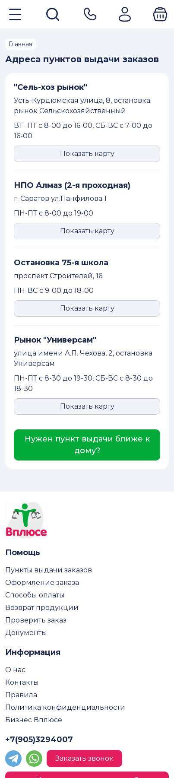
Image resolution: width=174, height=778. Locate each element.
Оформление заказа (42, 582)
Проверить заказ (35, 620)
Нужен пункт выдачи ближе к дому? (87, 444)
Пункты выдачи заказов (48, 570)
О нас (15, 670)
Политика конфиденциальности (65, 707)
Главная (20, 44)
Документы (26, 633)
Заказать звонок (84, 758)
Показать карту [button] (87, 153)
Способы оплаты (35, 595)
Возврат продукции (42, 607)
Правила (21, 695)
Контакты (22, 682)
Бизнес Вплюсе (33, 720)
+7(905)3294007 (39, 739)
